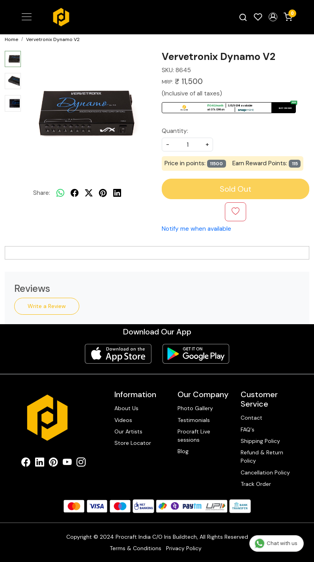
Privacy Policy (184, 548)
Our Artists (128, 431)
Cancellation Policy (265, 472)
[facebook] (74, 193)
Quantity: (175, 131)
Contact (251, 417)
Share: (41, 193)
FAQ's (247, 429)
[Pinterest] (53, 463)
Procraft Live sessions (194, 435)
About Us (126, 408)
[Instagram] (81, 463)
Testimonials (194, 419)
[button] (272, 17)
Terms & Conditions (135, 548)
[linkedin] (117, 193)
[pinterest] (103, 193)
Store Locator (132, 442)
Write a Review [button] (47, 306)
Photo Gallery (195, 408)
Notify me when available (196, 229)
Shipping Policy (260, 440)
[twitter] (89, 193)
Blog (183, 451)
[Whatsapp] (60, 193)
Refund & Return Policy (262, 456)
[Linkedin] (40, 463)
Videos (123, 419)
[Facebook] (26, 463)
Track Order (256, 483)
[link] (243, 17)
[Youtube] (67, 463)
